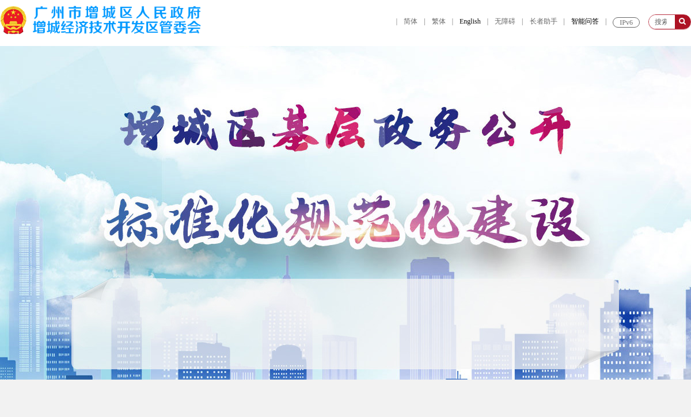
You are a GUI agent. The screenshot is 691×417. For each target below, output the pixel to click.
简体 (410, 21)
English (470, 21)
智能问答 (585, 21)
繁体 (439, 21)
